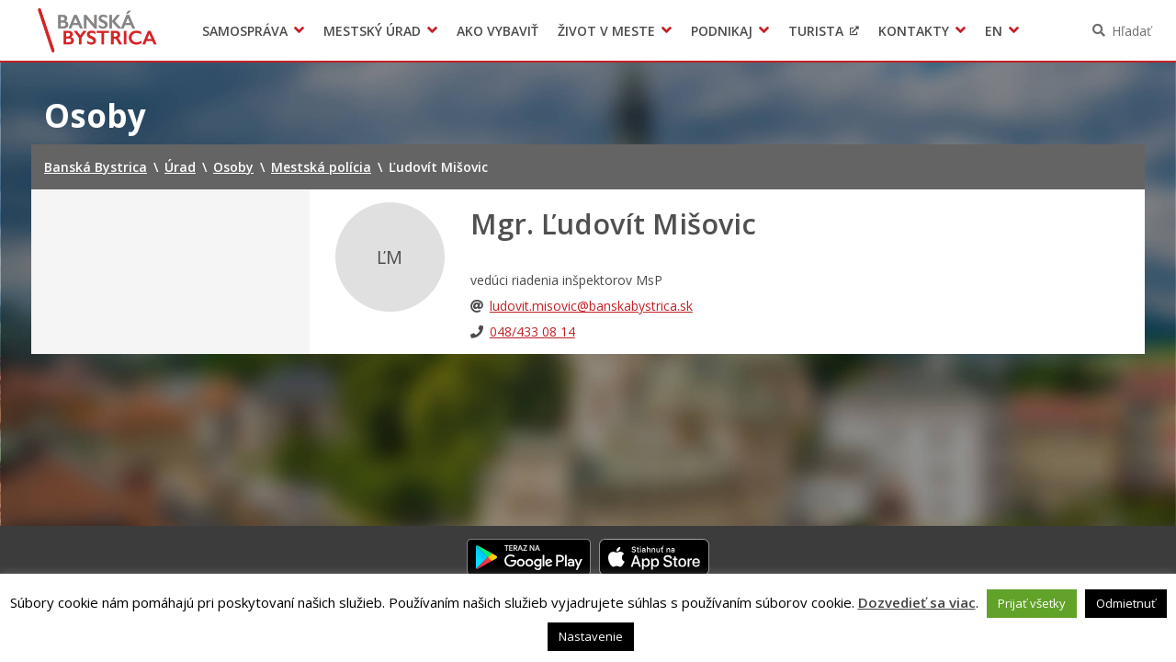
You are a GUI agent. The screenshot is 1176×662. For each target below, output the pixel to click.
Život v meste (606, 31)
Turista (815, 31)
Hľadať (1131, 31)
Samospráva (245, 31)
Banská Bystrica (98, 30)
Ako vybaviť (497, 31)
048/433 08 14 (532, 331)
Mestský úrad (372, 31)
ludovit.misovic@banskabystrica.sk (591, 305)
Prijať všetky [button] (1032, 603)
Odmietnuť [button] (1126, 603)
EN (993, 31)
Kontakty (913, 31)
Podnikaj (721, 31)
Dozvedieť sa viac (917, 602)
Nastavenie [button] (591, 636)
